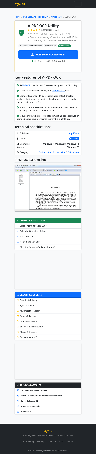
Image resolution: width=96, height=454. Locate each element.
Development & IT (27, 337)
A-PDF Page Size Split (28, 241)
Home (17, 16)
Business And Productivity (35, 16)
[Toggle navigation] (77, 3)
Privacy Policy (28, 441)
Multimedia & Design (28, 310)
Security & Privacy (27, 300)
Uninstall (69, 441)
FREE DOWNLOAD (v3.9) (48, 54)
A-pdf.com (74, 133)
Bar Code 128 (25, 236)
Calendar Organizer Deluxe (31, 231)
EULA (61, 441)
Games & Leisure (26, 316)
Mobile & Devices (26, 332)
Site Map (40, 441)
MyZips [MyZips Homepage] (20, 4)
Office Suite (56, 16)
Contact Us (51, 441)
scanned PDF (58, 90)
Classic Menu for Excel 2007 (32, 225)
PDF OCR (26, 85)
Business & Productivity (30, 326)
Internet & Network (28, 321)
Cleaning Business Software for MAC (36, 247)
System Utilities (26, 305)
